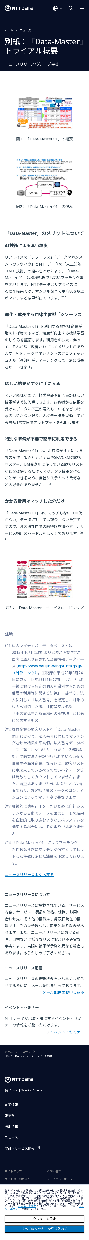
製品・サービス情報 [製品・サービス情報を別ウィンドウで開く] (20, 1148)
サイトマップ (13, 1171)
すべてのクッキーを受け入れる (45, 1229)
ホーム (9, 30)
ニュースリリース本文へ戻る (29, 874)
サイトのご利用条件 (17, 1179)
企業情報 (11, 1104)
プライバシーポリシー (61, 1179)
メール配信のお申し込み (63, 992)
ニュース (25, 30)
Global (25, 1090)
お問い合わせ (55, 1171)
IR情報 (10, 1115)
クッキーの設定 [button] (27, 1206)
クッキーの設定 (44, 1219)
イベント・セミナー (67, 1032)
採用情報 (11, 1126)
